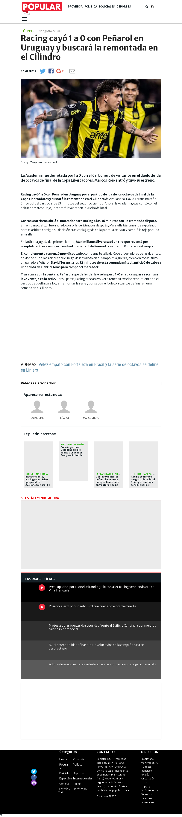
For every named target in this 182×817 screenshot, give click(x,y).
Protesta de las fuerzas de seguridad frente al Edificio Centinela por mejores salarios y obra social (102, 627)
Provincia (75, 6)
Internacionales (82, 778)
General (64, 783)
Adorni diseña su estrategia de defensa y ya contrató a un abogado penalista (102, 664)
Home (63, 759)
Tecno (77, 783)
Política (90, 6)
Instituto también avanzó (77, 444)
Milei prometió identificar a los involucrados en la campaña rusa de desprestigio (96, 646)
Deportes (124, 6)
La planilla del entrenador (112, 474)
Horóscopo (80, 789)
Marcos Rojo (91, 417)
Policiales (107, 6)
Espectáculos (67, 778)
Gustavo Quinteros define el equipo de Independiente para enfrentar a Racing (107, 480)
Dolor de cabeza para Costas (149, 474)
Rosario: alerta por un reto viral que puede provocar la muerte (92, 606)
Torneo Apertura (36, 474)
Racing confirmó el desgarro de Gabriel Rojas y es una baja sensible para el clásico (143, 482)
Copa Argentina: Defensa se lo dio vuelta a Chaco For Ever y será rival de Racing (72, 452)
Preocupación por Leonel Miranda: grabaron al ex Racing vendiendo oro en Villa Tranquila (102, 588)
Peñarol (64, 417)
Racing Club (37, 417)
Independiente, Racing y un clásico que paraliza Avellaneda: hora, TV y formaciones (37, 482)
